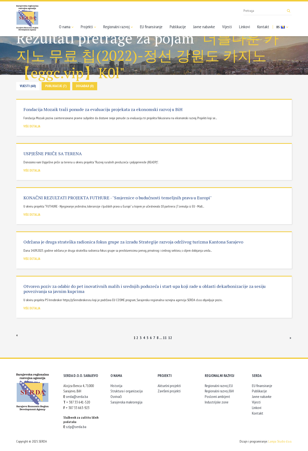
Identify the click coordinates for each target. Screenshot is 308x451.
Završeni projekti (169, 391)
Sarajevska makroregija (126, 402)
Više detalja (31, 126)
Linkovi (244, 26)
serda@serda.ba (77, 396)
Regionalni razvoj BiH (219, 391)
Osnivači (116, 396)
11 (165, 337)
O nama (66, 27)
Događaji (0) (85, 86)
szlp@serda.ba (76, 426)
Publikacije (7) (55, 86)
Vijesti (227, 26)
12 (170, 337)
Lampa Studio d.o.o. (280, 441)
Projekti (88, 27)
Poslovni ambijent (217, 396)
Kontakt (263, 26)
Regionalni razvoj (118, 27)
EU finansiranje (151, 26)
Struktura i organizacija (126, 391)
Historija (116, 385)
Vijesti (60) (28, 86)
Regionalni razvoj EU (219, 385)
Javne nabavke (204, 26)
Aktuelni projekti (169, 385)
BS (282, 27)
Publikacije (178, 26)
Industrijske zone (216, 402)
